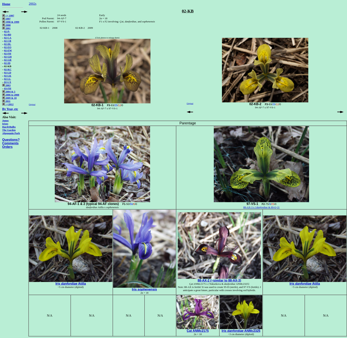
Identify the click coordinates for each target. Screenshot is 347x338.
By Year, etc (10, 109)
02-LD (7, 72)
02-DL (7, 44)
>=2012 (7, 104)
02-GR (8, 59)
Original (32, 104)
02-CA (7, 37)
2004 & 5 (8, 91)
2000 (6, 25)
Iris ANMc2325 (241, 330)
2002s (32, 3)
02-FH (7, 53)
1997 (6, 18)
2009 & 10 (9, 97)
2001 (6, 28)
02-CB (7, 40)
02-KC (8, 69)
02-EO (7, 47)
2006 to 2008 (10, 94)
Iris (144, 289)
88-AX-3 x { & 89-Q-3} (261, 207)
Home (6, 4)
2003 (6, 85)
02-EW (8, 50)
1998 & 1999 (10, 21)
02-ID (7, 63)
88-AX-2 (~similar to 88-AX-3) (219, 280)
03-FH (7, 88)
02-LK (7, 75)
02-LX (7, 82)
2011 (6, 101)
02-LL (7, 78)
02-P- (7, 31)
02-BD (7, 34)
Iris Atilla (70, 283)
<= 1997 (8, 15)
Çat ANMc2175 (198, 330)
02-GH (8, 56)
